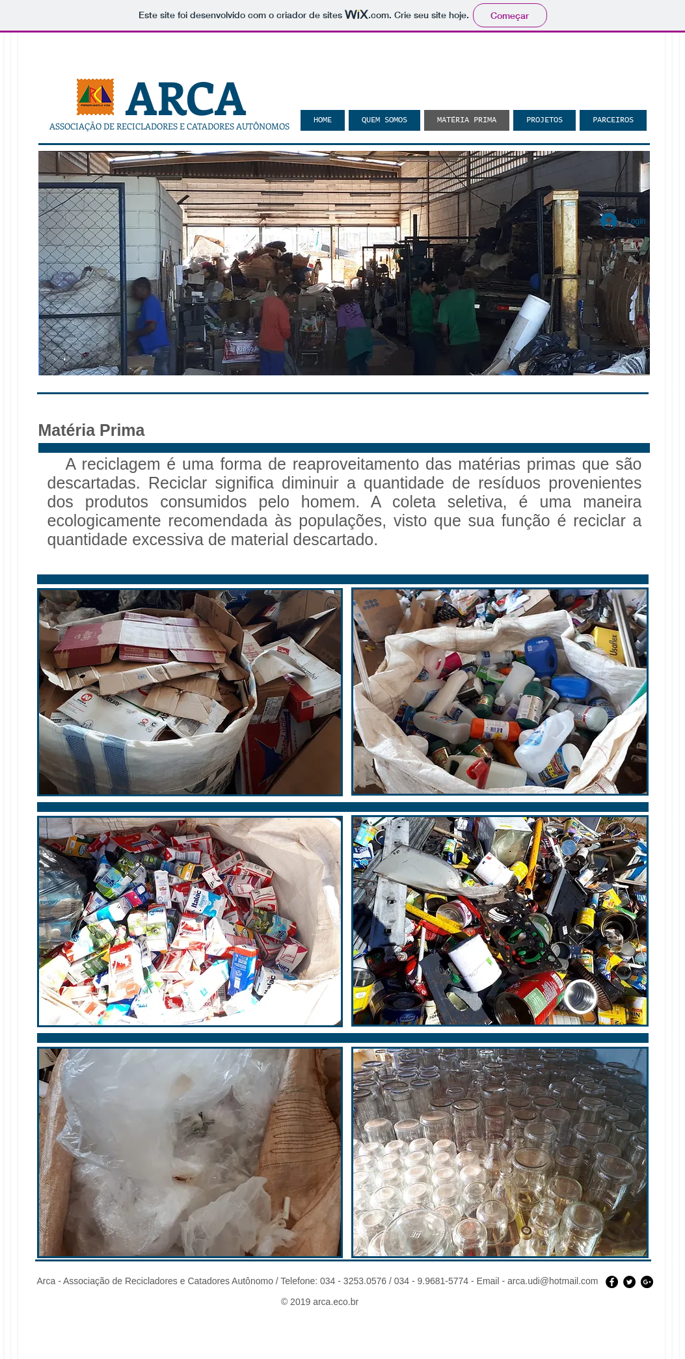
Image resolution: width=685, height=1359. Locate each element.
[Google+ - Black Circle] (647, 1282)
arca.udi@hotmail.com (552, 1281)
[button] (344, 263)
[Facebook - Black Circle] (612, 1282)
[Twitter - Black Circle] (629, 1282)
